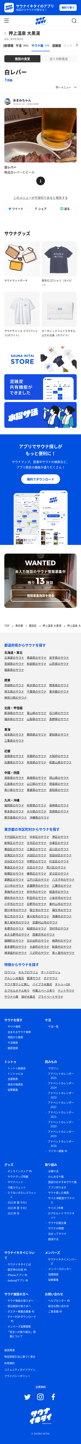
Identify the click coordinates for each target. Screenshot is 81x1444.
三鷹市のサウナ (62, 885)
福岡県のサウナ (14, 805)
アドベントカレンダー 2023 (61, 1095)
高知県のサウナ (59, 790)
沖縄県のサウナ (39, 817)
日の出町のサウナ (38, 940)
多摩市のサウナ (14, 928)
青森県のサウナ (36, 657)
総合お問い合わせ (58, 1306)
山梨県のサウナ (36, 719)
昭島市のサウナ (59, 892)
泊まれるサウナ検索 (19, 1032)
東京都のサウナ (59, 691)
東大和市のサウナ (38, 916)
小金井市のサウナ (60, 898)
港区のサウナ (60, 837)
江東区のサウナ (36, 849)
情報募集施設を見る (40, 595)
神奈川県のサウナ (15, 697)
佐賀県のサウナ (36, 805)
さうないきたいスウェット (22, 1195)
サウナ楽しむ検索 (58, 1193)
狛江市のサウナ (14, 916)
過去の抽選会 (15, 1084)
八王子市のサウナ (63, 879)
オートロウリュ (50, 972)
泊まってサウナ (57, 1234)
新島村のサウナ (62, 946)
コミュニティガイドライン (19, 1370)
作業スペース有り (43, 990)
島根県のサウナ (36, 778)
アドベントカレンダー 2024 (61, 1085)
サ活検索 (13, 1043)
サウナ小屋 (11, 996)
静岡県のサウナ (36, 734)
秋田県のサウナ (36, 664)
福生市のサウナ (62, 910)
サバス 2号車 (55, 1208)
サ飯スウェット (17, 1187)
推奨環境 (9, 1350)
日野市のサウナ (36, 904)
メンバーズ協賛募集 (19, 1326)
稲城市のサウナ (36, 928)
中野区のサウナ (36, 861)
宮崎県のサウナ (59, 811)
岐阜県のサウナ (14, 734)
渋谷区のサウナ (14, 861)
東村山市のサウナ (60, 904)
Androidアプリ (16, 1280)
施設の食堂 (22, 58)
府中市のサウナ (36, 892)
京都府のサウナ (36, 756)
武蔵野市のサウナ (38, 885)
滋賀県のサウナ (14, 756)
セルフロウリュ (28, 972)
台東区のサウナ (59, 843)
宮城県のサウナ (14, 664)
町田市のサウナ (36, 898)
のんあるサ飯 (56, 1177)
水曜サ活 (53, 1171)
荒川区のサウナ (56, 867)
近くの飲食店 (59, 58)
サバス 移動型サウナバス (61, 1200)
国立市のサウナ (39, 910)
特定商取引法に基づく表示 (19, 1357)
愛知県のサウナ (59, 734)
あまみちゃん (22, 100)
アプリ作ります (57, 1187)
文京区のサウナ (36, 843)
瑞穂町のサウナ (14, 940)
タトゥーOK (62, 984)
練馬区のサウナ (36, 873)
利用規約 (9, 1363)
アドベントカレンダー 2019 (61, 1134)
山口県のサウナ (36, 784)
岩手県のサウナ (59, 657)
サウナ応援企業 (57, 1223)
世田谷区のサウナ (60, 855)
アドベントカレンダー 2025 (61, 1076)
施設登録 (13, 1048)
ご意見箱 (53, 1311)
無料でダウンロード (40, 479)
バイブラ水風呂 (42, 984)
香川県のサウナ (14, 790)
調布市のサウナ (14, 898)
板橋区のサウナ (14, 873)
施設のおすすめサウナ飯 (62, 1182)
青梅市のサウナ (14, 892)
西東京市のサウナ (43, 934)
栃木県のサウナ (36, 685)
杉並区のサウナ (59, 861)
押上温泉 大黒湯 (24, 33)
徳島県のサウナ (59, 784)
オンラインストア (18, 1171)
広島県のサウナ (14, 784)
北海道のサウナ (14, 657)
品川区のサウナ (59, 849)
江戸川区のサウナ (38, 879)
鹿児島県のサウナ (15, 817)
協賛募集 (13, 1090)
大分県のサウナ (36, 811)
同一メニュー (63, 87)
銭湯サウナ (34, 978)
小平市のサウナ (14, 904)
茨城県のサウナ (14, 685)
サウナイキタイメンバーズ (62, 1261)
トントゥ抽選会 (17, 1068)
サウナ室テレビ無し (17, 984)
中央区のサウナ (39, 837)
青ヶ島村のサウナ (63, 953)
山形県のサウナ (59, 664)
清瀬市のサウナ (62, 916)
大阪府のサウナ (59, 756)
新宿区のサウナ (14, 843)
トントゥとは (15, 1074)
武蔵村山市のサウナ (45, 922)
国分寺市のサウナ (15, 910)
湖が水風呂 (28, 996)
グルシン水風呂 (14, 978)
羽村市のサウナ (59, 928)
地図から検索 (15, 1037)
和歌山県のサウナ (60, 762)
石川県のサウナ (59, 713)
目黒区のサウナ (14, 855)
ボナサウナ (51, 978)
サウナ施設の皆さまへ (20, 1301)
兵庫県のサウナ (14, 762)
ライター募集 (56, 1151)
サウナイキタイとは (19, 1264)
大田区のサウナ (36, 855)
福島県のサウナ (14, 670)
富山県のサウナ (36, 713)
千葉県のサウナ (36, 691)
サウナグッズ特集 (18, 1177)
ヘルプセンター (57, 1301)
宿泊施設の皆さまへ (19, 1306)
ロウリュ (10, 972)
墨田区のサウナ (14, 849)
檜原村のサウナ (62, 940)
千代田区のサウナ (15, 837)
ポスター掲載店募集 (19, 1311)
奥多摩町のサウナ (15, 946)
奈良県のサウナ (36, 762)
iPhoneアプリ (16, 1275)
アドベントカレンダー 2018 (61, 1144)
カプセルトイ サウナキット (61, 1215)
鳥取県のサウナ (14, 778)
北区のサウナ (35, 867)
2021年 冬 (13, 1213)
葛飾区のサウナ (14, 879)
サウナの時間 (56, 1228)
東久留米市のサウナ (17, 922)
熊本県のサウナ (14, 811)
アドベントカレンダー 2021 (61, 1114)
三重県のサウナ (14, 740)
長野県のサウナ (59, 719)
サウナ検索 (14, 1027)
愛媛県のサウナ (36, 790)
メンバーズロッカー (59, 1269)
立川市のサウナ (14, 885)
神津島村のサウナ (15, 953)
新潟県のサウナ (14, 713)
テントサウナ (66, 990)
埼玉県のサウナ (14, 691)
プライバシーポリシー (17, 1376)
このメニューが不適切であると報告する (40, 197)
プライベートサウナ (50, 996)
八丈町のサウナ (39, 953)
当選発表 (13, 1079)
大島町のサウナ (39, 946)
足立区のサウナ (59, 873)
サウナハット (15, 1182)
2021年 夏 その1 (17, 1202)
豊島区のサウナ (14, 867)
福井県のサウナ (14, 719)
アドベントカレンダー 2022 (61, 1105)
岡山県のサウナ (59, 778)
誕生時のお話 (15, 1270)
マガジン (53, 1068)
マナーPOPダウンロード (21, 1317)
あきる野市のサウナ (17, 934)
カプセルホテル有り (17, 990)
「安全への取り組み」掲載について (21, 1334)
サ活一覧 (53, 1027)
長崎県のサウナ (59, 805)
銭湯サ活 (53, 1239)
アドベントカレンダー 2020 (61, 1124)
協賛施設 (53, 1274)
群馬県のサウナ (59, 685)
